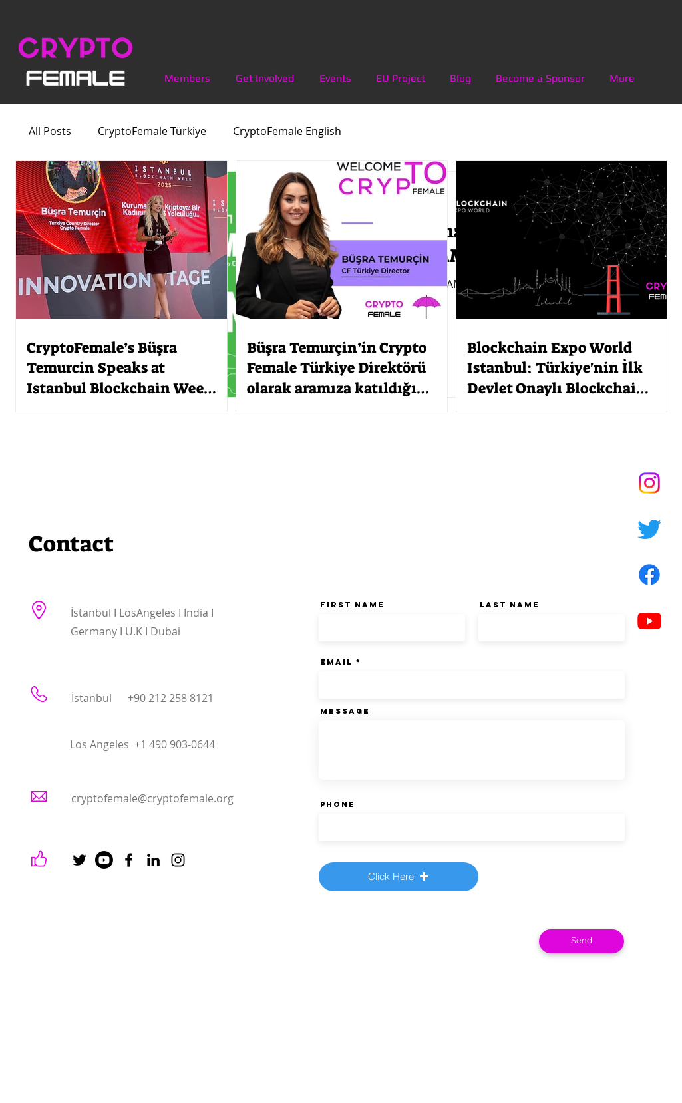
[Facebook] (649, 575)
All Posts (50, 131)
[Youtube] (649, 621)
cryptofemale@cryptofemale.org (152, 798)
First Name (352, 604)
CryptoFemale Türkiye (152, 131)
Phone (337, 804)
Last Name (510, 604)
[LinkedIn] (153, 860)
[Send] (581, 941)
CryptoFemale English (287, 131)
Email (336, 662)
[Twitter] (649, 529)
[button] (398, 876)
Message (345, 711)
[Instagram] (649, 483)
